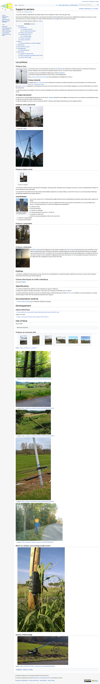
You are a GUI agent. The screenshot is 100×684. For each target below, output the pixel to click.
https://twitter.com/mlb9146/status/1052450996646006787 (37, 408)
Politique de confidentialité (21, 680)
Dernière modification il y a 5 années (88, 8)
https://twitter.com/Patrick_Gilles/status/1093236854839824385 (37, 666)
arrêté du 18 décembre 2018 (35, 84)
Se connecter (85, 1)
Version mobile (51, 680)
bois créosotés (40, 82)
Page (15, 5)
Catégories (19, 669)
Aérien (31, 669)
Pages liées (4, 26)
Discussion (21, 5)
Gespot (40, 21)
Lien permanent (5, 32)
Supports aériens (28, 12)
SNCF (68, 249)
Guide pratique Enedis (23, 301)
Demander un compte (94, 1)
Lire (57, 5)
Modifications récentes (5, 17)
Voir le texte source (64, 5)
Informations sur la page (6, 35)
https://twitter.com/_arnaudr (27, 348)
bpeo (25, 128)
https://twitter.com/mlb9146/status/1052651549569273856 (37, 501)
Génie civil (25, 669)
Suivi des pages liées (7, 28)
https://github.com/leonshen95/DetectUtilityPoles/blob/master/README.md (37, 312)
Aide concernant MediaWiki (6, 21)
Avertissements (43, 680)
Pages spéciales (6, 29)
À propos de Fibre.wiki (34, 680)
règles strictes (21, 86)
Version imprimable (6, 31)
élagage (57, 18)
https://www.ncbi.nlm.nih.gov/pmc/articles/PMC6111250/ (32, 317)
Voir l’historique (74, 5)
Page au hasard (5, 19)
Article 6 (69, 293)
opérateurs (62, 73)
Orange (60, 69)
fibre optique (36, 249)
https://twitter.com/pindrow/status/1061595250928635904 (37, 542)
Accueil (3, 15)
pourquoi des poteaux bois (38, 77)
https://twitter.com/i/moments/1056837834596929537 (36, 379)
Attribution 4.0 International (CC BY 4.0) (42, 677)
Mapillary (23, 282)
